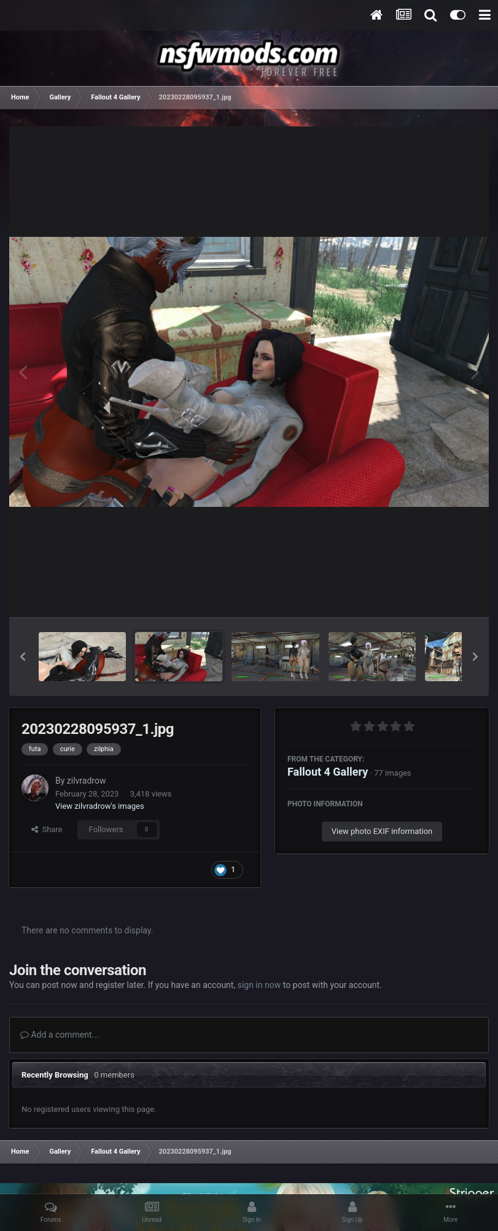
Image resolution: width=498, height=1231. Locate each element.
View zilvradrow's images (99, 806)
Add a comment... (59, 1035)
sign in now (259, 985)
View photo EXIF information (382, 831)
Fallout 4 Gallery (327, 771)
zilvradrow (86, 780)
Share (47, 829)
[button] (22, 656)
